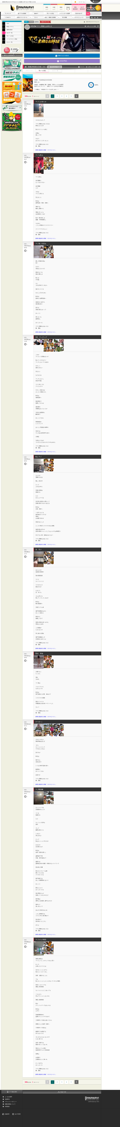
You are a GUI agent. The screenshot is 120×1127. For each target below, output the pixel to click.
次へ (76, 96)
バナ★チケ (8, 17)
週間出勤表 (9, 29)
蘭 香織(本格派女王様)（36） (35, 67)
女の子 (88, 17)
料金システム (10, 26)
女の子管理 (17, 1114)
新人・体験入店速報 (50, 17)
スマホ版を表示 (13, 1092)
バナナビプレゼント (98, 8)
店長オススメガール (22, 17)
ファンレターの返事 (64, 13)
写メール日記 (50, 13)
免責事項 (7, 1099)
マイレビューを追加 (54, 67)
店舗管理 (7, 1114)
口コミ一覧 (9, 42)
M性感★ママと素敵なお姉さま (41, 26)
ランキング (8, 13)
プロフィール (29, 70)
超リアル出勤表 (22, 13)
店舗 (88, 13)
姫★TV (36, 13)
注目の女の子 (78, 13)
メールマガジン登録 (12, 39)
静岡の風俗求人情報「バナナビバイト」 (46, 150)
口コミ (36, 17)
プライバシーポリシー (11, 1101)
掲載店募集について (10, 1104)
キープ (82, 2)
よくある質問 (8, 1096)
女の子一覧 (9, 33)
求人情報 (64, 17)
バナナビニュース (78, 17)
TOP (8, 23)
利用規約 (7, 1106)
